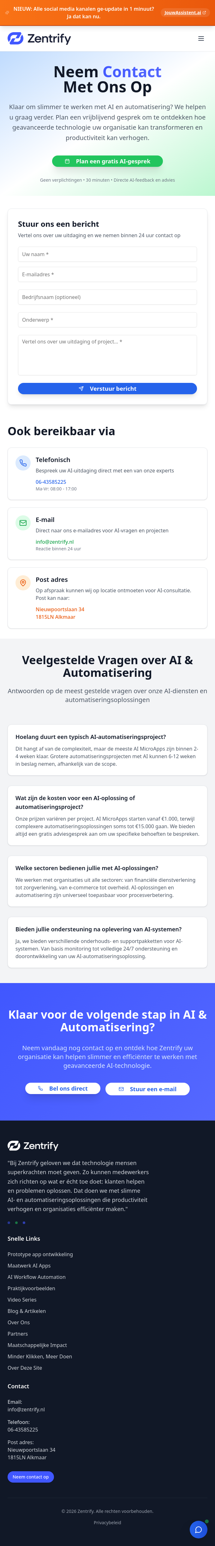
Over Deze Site (25, 1367)
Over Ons (19, 1322)
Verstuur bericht (107, 388)
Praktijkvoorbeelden (31, 1288)
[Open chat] (198, 1529)
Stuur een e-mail (147, 1089)
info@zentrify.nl (55, 541)
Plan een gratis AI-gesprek (108, 161)
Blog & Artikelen (27, 1311)
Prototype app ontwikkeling (40, 1254)
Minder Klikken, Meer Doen (40, 1356)
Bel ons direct (63, 1088)
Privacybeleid (107, 1523)
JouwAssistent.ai (185, 12)
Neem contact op (31, 1477)
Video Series (22, 1299)
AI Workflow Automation (37, 1277)
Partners (18, 1333)
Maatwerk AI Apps (29, 1265)
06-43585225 (51, 481)
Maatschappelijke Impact (37, 1345)
